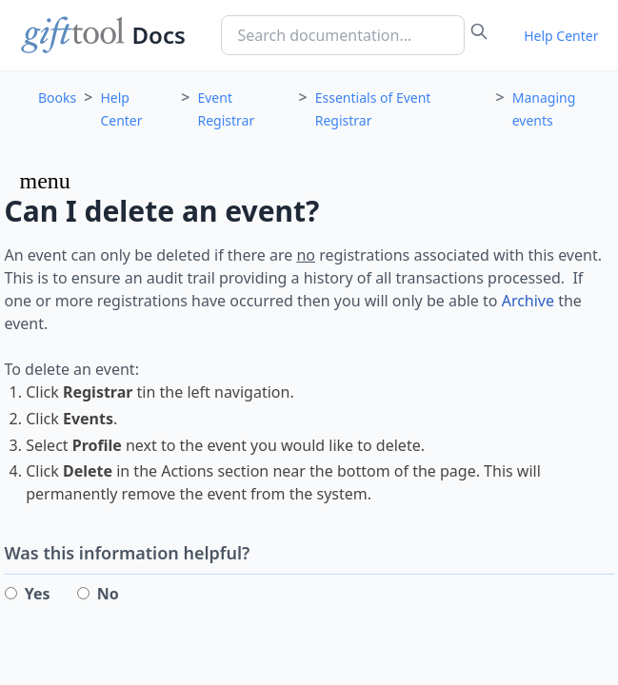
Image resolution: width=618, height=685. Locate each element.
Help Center (561, 36)
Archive (528, 300)
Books (57, 97)
